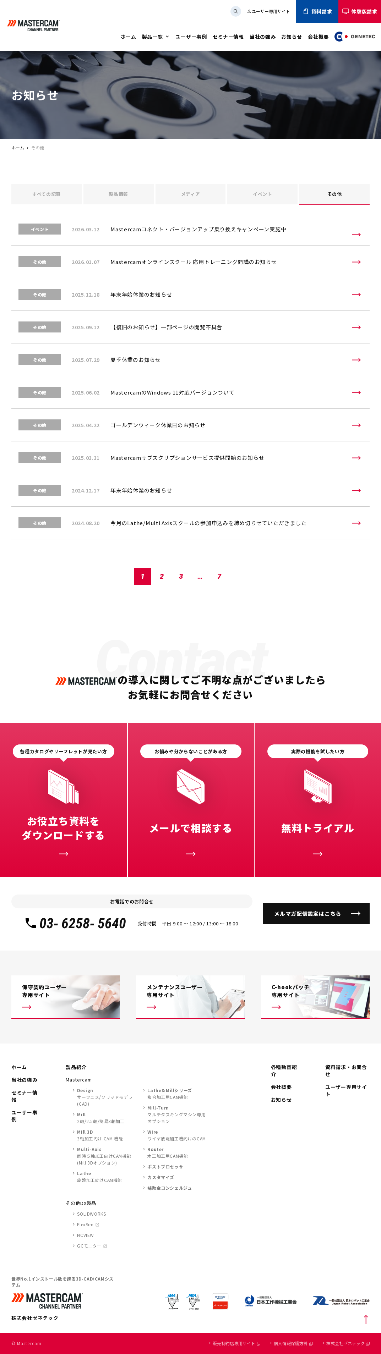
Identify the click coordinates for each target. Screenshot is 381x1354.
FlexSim (85, 1224)
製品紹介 (76, 1066)
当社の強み (263, 36)
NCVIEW (85, 1235)
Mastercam (79, 1079)
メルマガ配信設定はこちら (307, 913)
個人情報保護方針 (293, 1343)
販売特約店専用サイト (236, 1343)
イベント (262, 194)
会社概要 (318, 36)
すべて (46, 194)
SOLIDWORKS (91, 1214)
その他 (334, 194)
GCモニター (89, 1246)
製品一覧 (152, 36)
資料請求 (317, 11)
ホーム (128, 36)
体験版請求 (359, 11)
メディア (190, 194)
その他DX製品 (81, 1203)
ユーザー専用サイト (268, 11)
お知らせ (291, 36)
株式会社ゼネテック (348, 1343)
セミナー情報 (228, 36)
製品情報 (118, 194)
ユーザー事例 (191, 36)
